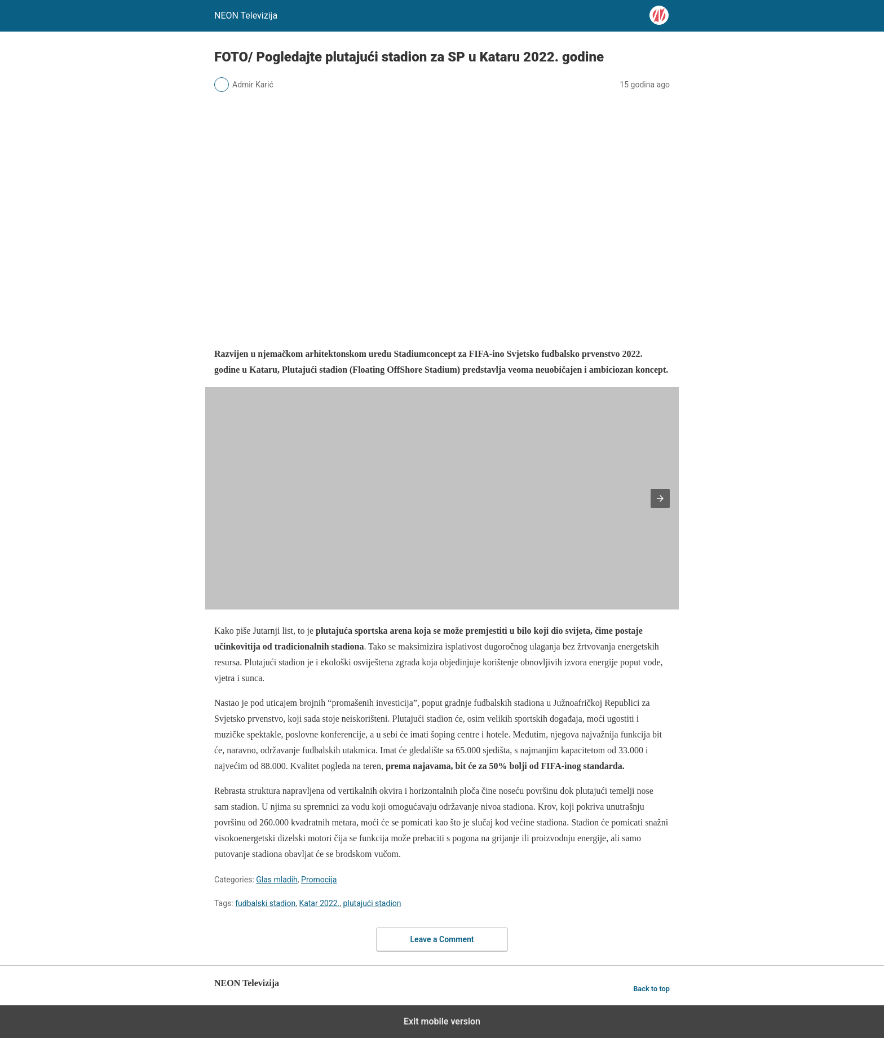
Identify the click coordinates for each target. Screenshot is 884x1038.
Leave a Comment (442, 939)
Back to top (651, 988)
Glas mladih (277, 879)
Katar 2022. (319, 903)
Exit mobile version (442, 1021)
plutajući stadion (372, 903)
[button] (660, 498)
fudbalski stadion (265, 903)
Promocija (319, 879)
